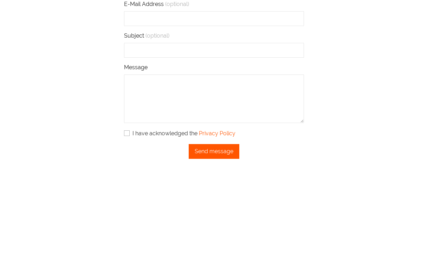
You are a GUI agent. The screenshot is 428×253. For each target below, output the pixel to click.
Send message (214, 151)
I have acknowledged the (179, 133)
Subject (146, 35)
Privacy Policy (217, 133)
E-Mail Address (156, 4)
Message (136, 67)
